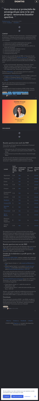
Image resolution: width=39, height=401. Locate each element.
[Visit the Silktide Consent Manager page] (35, 396)
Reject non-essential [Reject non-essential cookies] (17, 396)
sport (14, 93)
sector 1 (9, 92)
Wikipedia (10, 71)
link (19, 175)
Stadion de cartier (22, 57)
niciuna (36, 175)
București (5, 92)
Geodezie (6, 200)
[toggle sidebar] (2, 1)
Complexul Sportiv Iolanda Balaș (13, 78)
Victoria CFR (7, 203)
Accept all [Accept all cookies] (6, 396)
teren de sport (25, 93)
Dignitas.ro (17, 323)
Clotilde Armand (6, 21)
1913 (6, 80)
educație (19, 93)
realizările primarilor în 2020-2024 (20, 92)
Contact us (16, 320)
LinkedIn (30, 320)
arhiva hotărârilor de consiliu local (13, 278)
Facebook (9, 22)
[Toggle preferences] (27, 396)
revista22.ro (16, 22)
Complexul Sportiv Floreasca (12, 75)
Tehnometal (7, 211)
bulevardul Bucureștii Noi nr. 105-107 (19, 269)
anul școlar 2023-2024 (10, 257)
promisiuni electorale (7, 93)
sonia (9, 95)
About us (8, 320)
